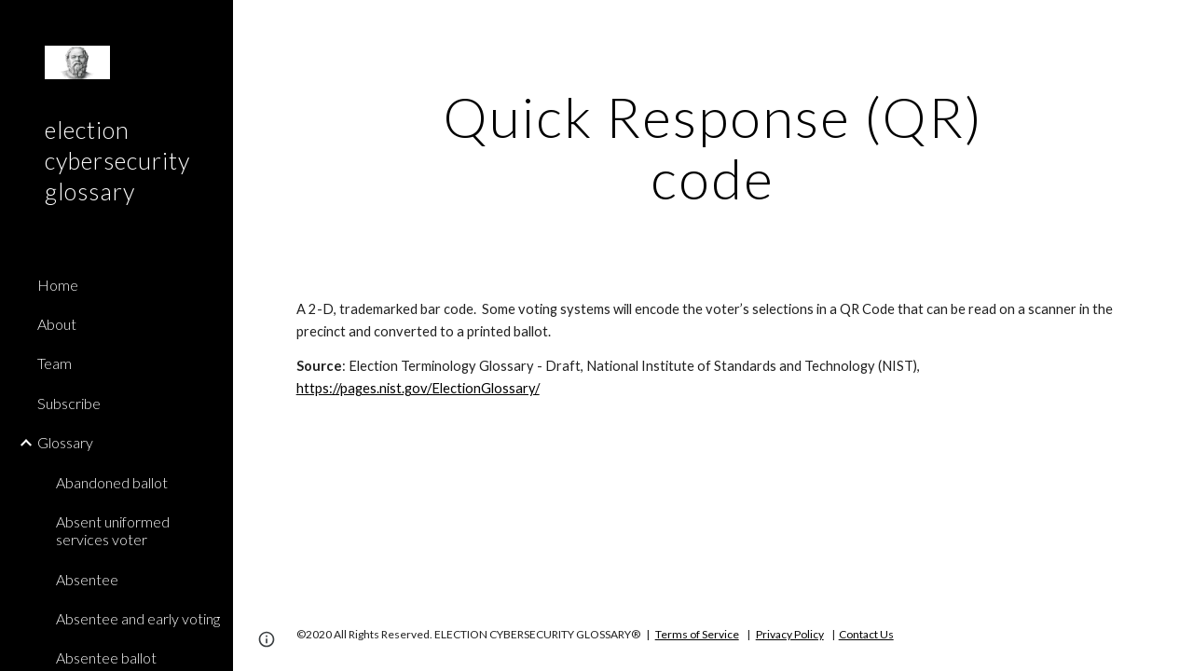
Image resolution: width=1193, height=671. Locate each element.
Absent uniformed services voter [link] (113, 530)
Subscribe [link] (69, 403)
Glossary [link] (65, 442)
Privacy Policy (790, 634)
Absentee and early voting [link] (138, 618)
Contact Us (866, 634)
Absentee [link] (87, 579)
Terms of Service (697, 634)
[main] (712, 147)
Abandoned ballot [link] (112, 482)
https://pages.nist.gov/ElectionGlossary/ (418, 388)
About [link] (56, 324)
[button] (1170, 26)
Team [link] (54, 363)
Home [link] (57, 285)
